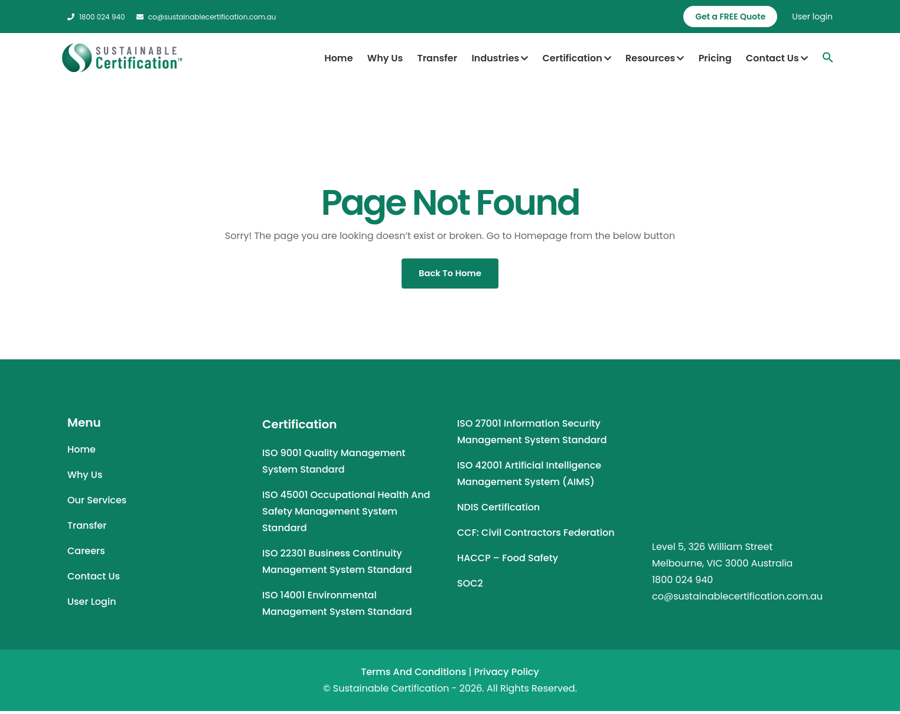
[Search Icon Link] (828, 57)
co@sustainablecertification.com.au (206, 17)
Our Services (96, 503)
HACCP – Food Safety (507, 561)
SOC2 (470, 586)
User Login (91, 604)
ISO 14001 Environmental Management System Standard (337, 606)
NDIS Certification (498, 510)
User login (812, 16)
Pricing (715, 58)
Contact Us (777, 58)
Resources (654, 58)
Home (338, 58)
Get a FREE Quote (730, 16)
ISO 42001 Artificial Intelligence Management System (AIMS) (529, 476)
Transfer (437, 58)
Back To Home (450, 274)
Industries (499, 58)
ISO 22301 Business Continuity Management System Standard (337, 564)
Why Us (385, 58)
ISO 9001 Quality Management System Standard (333, 464)
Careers (86, 554)
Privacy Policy (506, 675)
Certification (577, 58)
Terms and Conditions (413, 675)
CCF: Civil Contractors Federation (536, 535)
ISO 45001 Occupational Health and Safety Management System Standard (346, 514)
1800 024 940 (96, 17)
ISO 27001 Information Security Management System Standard (532, 435)
